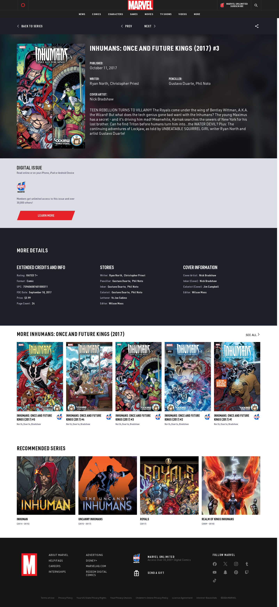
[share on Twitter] (225, 565)
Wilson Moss (116, 303)
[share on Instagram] (236, 565)
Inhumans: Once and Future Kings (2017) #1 (231, 417)
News (82, 14)
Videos (183, 14)
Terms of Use (47, 597)
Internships (57, 571)
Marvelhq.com (96, 566)
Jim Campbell (211, 286)
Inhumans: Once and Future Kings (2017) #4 (83, 417)
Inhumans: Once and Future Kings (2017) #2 (182, 417)
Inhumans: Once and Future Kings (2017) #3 (133, 417)
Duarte (26, 424)
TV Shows (166, 14)
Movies (149, 14)
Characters (115, 14)
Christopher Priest (124, 83)
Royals (144, 519)
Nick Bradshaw (102, 99)
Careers (55, 566)
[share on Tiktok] (215, 581)
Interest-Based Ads (206, 597)
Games (134, 14)
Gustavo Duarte (181, 83)
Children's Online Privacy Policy (152, 597)
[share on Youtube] (215, 573)
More (197, 14)
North (19, 424)
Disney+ (91, 560)
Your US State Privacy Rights (91, 597)
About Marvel (58, 554)
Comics (96, 14)
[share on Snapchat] (225, 573)
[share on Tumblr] (247, 565)
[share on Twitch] (247, 573)
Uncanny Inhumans (90, 519)
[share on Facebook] (215, 565)
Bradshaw (36, 424)
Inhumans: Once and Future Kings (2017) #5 (34, 417)
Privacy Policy (65, 597)
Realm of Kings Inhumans (218, 519)
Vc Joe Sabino (119, 297)
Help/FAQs (56, 560)
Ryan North (99, 83)
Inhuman (22, 519)
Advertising (94, 554)
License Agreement (182, 597)
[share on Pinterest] (236, 573)
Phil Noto (203, 83)
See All (253, 335)
